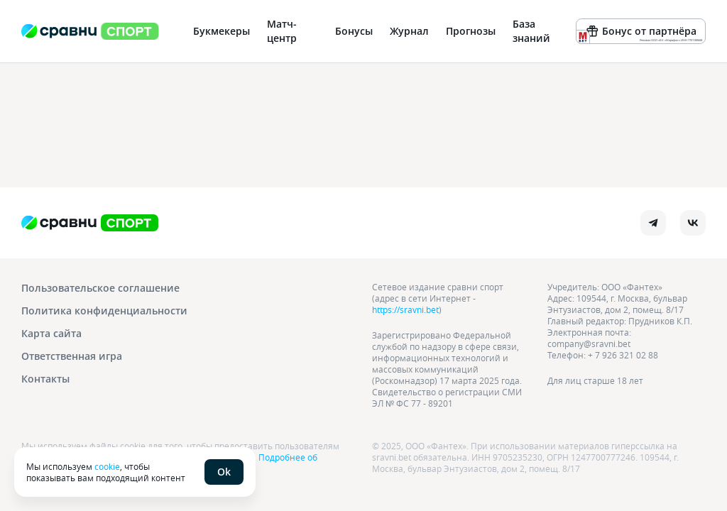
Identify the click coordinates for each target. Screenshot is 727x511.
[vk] (693, 223)
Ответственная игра (71, 356)
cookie (107, 466)
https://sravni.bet (405, 309)
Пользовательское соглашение (100, 288)
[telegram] (653, 223)
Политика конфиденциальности (104, 310)
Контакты (45, 378)
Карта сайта (51, 333)
